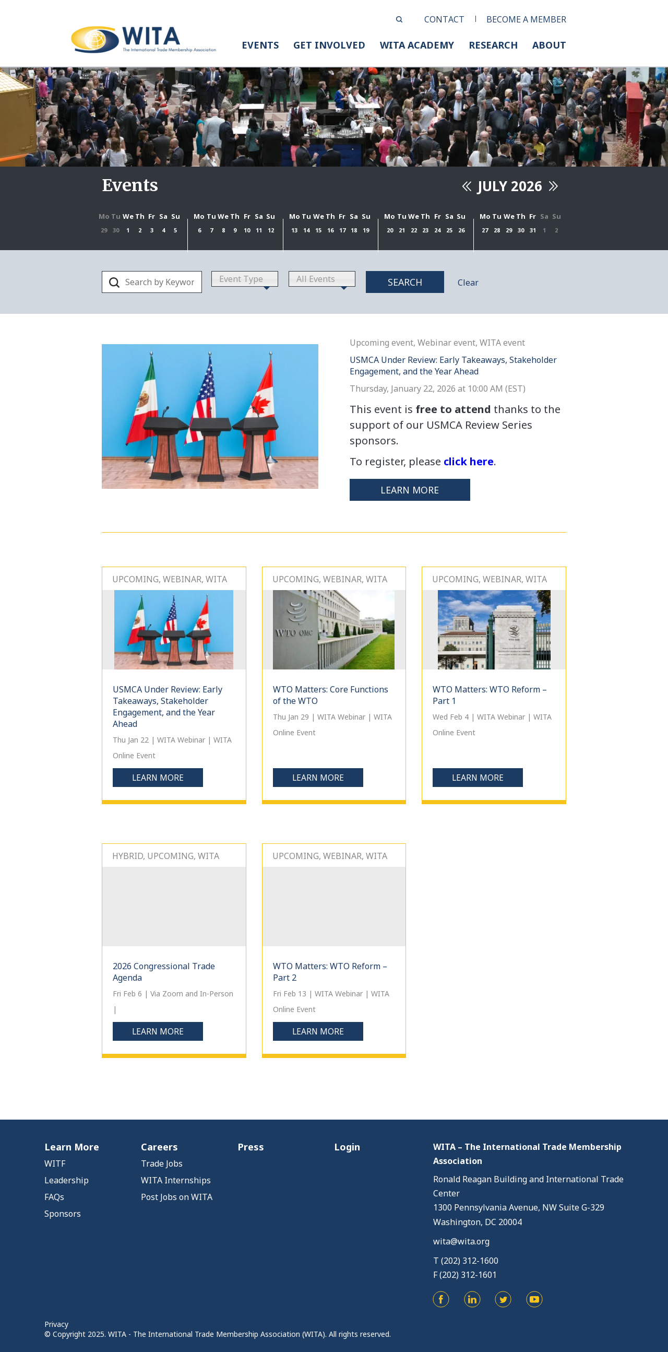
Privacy (56, 1324)
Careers (159, 1147)
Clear (468, 282)
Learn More (71, 1147)
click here (469, 461)
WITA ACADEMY (417, 45)
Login (347, 1147)
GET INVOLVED (329, 45)
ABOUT (549, 45)
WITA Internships (176, 1180)
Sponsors (62, 1213)
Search (405, 282)
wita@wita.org (461, 1241)
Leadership (66, 1180)
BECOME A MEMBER (526, 19)
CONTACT (444, 19)
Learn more (413, 490)
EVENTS (260, 45)
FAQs (54, 1197)
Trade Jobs (162, 1163)
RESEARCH (493, 45)
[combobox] (244, 279)
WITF (54, 1163)
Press (250, 1147)
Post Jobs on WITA (176, 1197)
